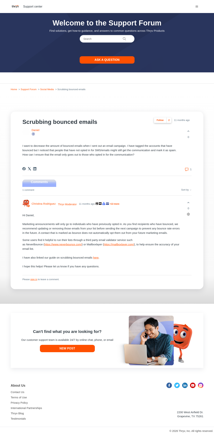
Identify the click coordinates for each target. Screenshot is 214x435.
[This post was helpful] (188, 131)
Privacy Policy (19, 402)
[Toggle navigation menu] (196, 7)
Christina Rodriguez (43, 203)
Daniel (35, 130)
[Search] (107, 39)
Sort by (186, 190)
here (96, 257)
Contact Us (17, 392)
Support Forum (29, 89)
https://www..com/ (63, 244)
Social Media (47, 89)
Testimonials (18, 418)
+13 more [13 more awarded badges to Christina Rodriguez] (114, 204)
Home (14, 89)
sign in (33, 279)
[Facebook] (24, 168)
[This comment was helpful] (188, 202)
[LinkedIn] (34, 168)
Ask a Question (107, 59)
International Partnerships (26, 408)
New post (67, 348)
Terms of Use (19, 397)
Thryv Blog (17, 413)
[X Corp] (29, 168)
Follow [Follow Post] (160, 120)
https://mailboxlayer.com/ (119, 244)
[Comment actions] (188, 214)
